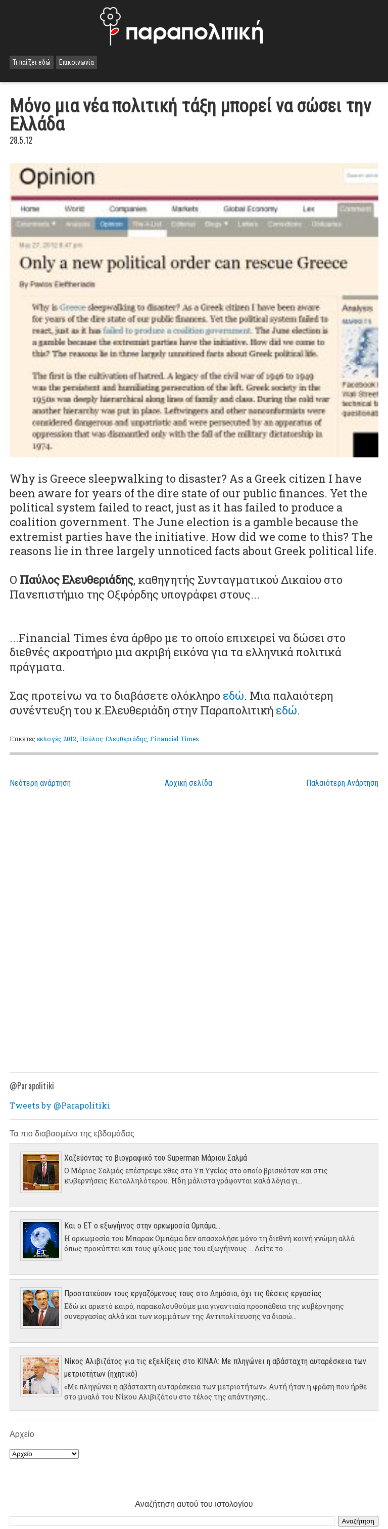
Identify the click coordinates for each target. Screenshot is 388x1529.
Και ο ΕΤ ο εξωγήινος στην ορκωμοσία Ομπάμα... (142, 1225)
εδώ (233, 695)
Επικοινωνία (76, 62)
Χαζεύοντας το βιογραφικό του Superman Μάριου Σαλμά (155, 1158)
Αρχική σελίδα (188, 783)
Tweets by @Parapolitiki (60, 1105)
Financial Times (174, 739)
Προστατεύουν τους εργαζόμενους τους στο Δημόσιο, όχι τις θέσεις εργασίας (193, 1293)
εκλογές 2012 (56, 739)
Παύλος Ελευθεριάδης (113, 739)
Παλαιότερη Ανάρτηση (342, 783)
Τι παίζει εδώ (32, 62)
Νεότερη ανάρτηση (40, 783)
